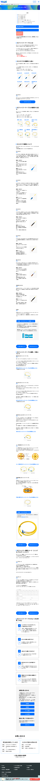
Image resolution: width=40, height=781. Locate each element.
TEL (35, 1)
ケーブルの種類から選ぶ (21, 17)
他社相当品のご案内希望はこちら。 (11, 747)
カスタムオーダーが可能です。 (11, 744)
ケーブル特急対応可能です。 (11, 749)
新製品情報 (27, 746)
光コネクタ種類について (21, 18)
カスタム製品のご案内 (18, 765)
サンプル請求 (27, 710)
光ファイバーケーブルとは (22, 14)
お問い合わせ (23, 516)
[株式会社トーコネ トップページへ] (3, 2)
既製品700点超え (9, 751)
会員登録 (27, 703)
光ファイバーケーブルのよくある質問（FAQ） (25, 22)
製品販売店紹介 (17, 767)
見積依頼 (27, 707)
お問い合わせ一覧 (5, 776)
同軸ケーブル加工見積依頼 (6, 772)
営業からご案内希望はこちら (30, 748)
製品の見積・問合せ (20, 26)
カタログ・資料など (30, 769)
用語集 (28, 767)
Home (3, 765)
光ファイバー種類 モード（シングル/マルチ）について (26, 21)
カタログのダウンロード (19, 33)
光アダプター (19, 30)
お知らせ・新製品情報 (6, 769)
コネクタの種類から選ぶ (21, 16)
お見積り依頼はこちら (21, 346)
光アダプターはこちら (27, 101)
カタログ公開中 (28, 744)
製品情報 (3, 767)
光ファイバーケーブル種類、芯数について (24, 20)
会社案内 (16, 769)
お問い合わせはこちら (33, 346)
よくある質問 (27, 714)
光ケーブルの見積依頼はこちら (34, 779)
